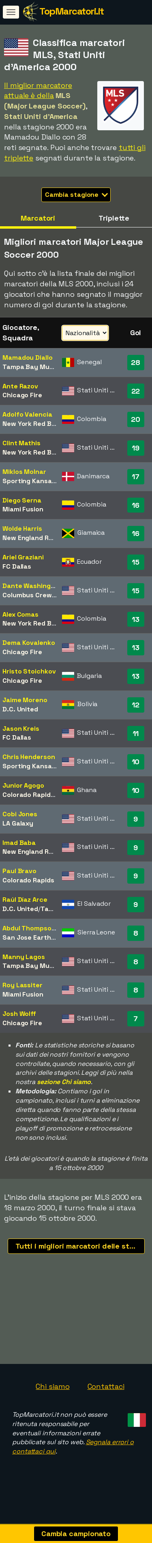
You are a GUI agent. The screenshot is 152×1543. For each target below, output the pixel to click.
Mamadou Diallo (27, 357)
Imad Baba (19, 842)
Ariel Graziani (23, 557)
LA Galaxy (17, 823)
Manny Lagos (23, 957)
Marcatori (38, 218)
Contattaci (106, 1390)
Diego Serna (21, 500)
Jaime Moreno (24, 700)
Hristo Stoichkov (29, 671)
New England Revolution (40, 538)
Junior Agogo (23, 785)
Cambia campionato (76, 1533)
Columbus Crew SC (32, 595)
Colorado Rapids (28, 794)
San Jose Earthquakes (38, 937)
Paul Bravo (19, 871)
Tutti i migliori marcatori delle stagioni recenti (80, 1246)
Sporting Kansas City (36, 481)
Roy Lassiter (22, 985)
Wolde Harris (22, 528)
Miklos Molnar (24, 471)
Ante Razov (20, 386)
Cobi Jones (19, 814)
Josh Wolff (19, 1013)
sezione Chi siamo (64, 1082)
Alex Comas (20, 614)
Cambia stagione (76, 194)
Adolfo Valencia (27, 414)
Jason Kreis (20, 728)
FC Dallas (16, 566)
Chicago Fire (22, 395)
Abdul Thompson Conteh (41, 928)
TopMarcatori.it (71, 11)
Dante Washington (32, 586)
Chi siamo (52, 1390)
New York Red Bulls (32, 423)
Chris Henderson (28, 757)
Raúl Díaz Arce (24, 899)
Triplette (113, 218)
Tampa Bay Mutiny (32, 367)
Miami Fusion (22, 509)
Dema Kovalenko (28, 642)
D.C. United (20, 709)
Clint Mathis (21, 443)
